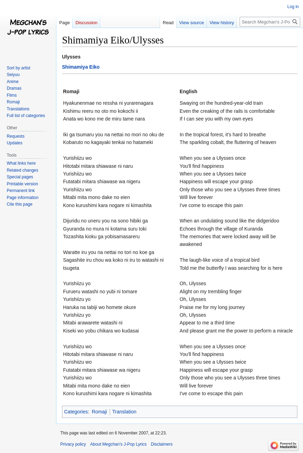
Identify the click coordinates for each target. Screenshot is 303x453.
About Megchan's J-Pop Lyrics (118, 444)
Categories (76, 411)
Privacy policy (73, 444)
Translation (124, 411)
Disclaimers (162, 444)
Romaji (99, 411)
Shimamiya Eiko (80, 67)
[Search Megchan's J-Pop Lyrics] (270, 22)
